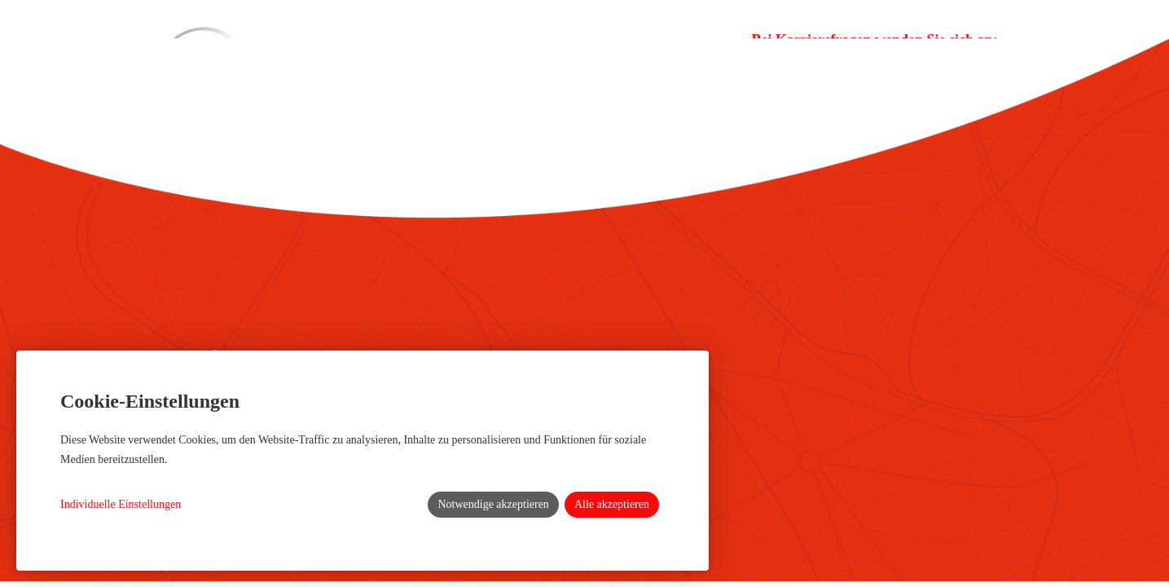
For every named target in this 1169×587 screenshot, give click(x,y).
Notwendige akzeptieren (492, 504)
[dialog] (362, 461)
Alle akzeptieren (611, 504)
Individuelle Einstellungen (120, 504)
